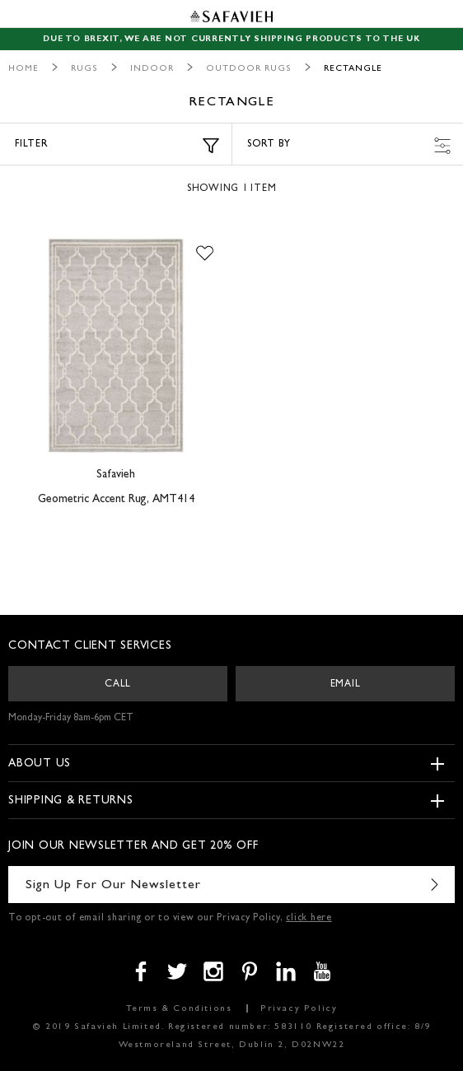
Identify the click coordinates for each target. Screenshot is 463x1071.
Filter (117, 145)
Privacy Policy (298, 1008)
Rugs (84, 68)
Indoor (152, 68)
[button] (204, 254)
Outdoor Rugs (249, 68)
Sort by (349, 145)
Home (23, 68)
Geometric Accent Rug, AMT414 (116, 499)
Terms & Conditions (179, 1008)
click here (309, 919)
